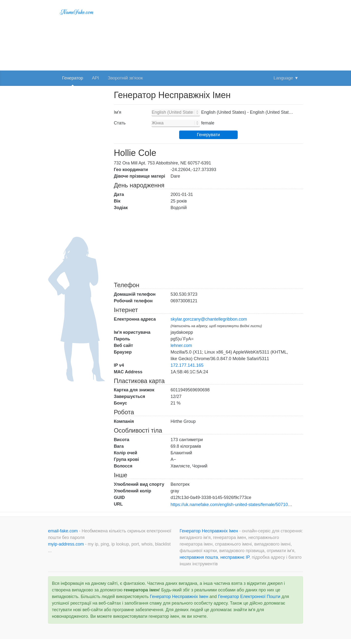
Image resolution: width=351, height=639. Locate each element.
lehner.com (181, 345)
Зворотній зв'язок (125, 78)
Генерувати (208, 134)
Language (286, 78)
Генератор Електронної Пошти (249, 596)
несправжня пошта (199, 557)
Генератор (72, 78)
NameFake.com (77, 12)
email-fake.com (63, 530)
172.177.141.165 (187, 365)
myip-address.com (66, 544)
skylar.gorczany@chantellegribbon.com (209, 319)
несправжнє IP (234, 557)
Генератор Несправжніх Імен (209, 530)
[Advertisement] (208, 34)
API (95, 78)
